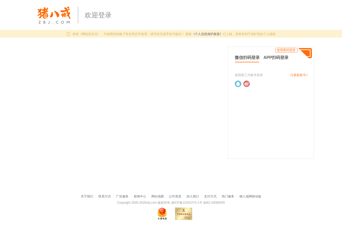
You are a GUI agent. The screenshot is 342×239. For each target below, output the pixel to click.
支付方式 (210, 196)
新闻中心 (140, 196)
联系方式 (104, 196)
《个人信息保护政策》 (207, 34)
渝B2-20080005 (214, 202)
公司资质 (175, 196)
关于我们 (87, 196)
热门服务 (228, 196)
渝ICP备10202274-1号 (186, 202)
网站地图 (157, 196)
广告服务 (122, 196)
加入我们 (192, 196)
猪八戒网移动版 (250, 196)
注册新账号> (299, 75)
